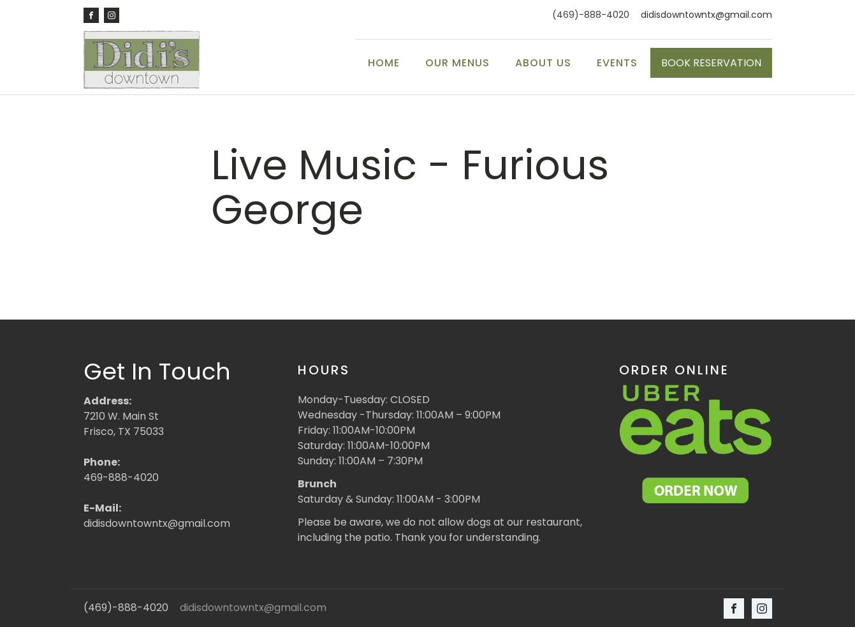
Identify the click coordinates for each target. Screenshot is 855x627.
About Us (543, 62)
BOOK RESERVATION (711, 62)
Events (617, 62)
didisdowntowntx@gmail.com (706, 15)
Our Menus (457, 62)
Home (384, 62)
